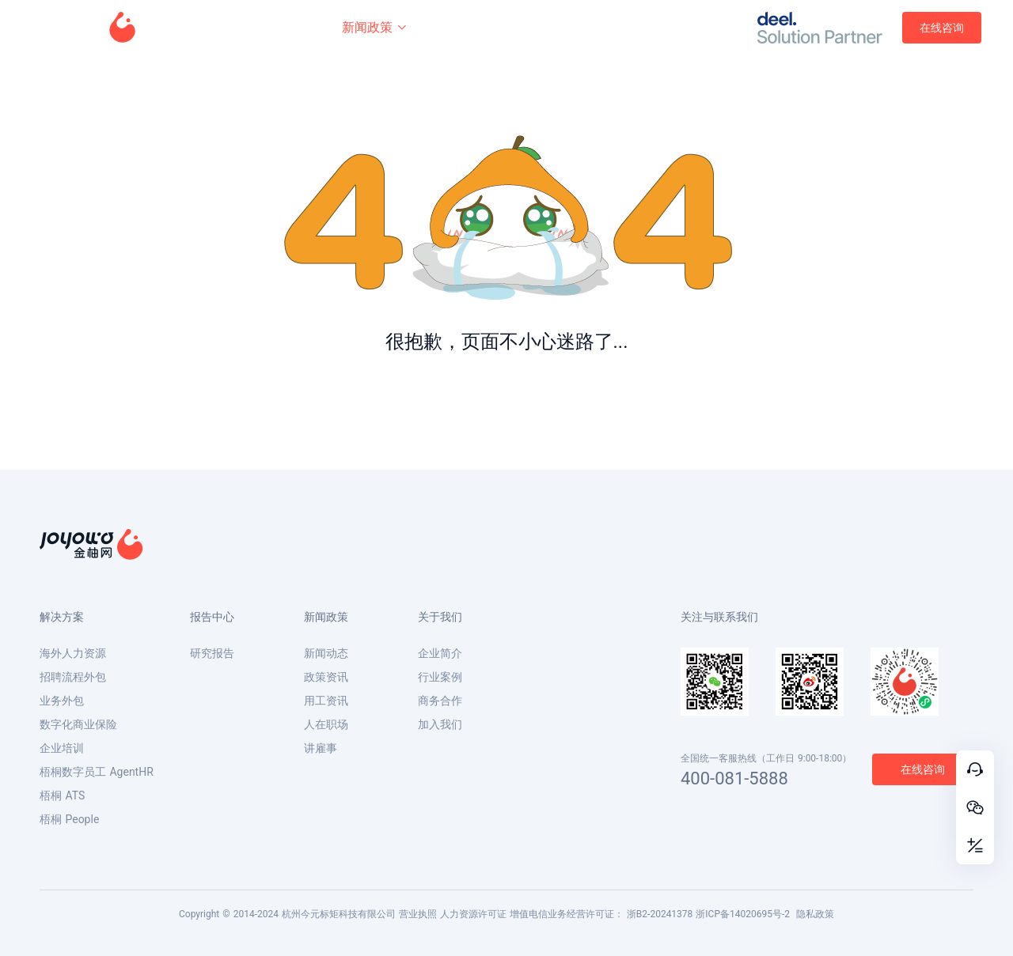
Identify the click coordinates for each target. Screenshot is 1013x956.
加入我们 (440, 724)
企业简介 (440, 653)
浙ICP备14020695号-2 (743, 914)
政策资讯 (326, 676)
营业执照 (418, 914)
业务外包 (62, 700)
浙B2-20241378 (660, 914)
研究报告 (212, 653)
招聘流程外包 (73, 676)
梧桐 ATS (62, 795)
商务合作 (440, 700)
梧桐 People (69, 819)
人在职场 (326, 724)
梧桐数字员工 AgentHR (97, 771)
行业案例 (440, 676)
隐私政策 (815, 914)
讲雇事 (320, 748)
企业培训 (62, 748)
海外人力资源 (73, 653)
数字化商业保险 (78, 724)
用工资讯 (326, 700)
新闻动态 (326, 653)
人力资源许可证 (473, 914)
